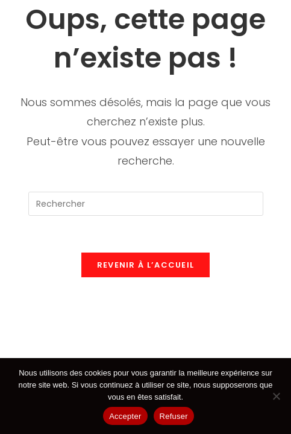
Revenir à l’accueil (146, 265)
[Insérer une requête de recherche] (145, 204)
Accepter (125, 416)
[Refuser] (276, 396)
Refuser (174, 416)
